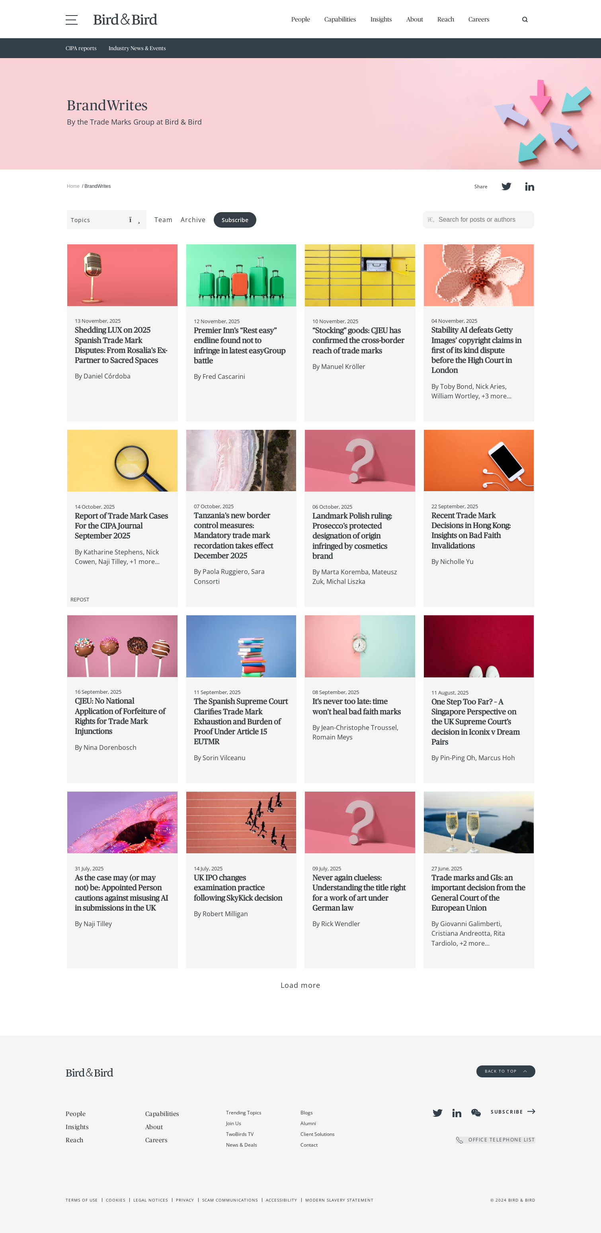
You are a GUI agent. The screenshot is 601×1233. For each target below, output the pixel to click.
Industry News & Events (137, 48)
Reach (445, 19)
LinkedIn (529, 186)
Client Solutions (317, 1134)
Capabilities (340, 19)
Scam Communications (230, 1200)
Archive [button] (193, 219)
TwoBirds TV (240, 1134)
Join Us (233, 1123)
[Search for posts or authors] (483, 220)
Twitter (506, 186)
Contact (309, 1144)
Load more (301, 985)
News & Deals (241, 1144)
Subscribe (235, 220)
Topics (105, 220)
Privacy (185, 1200)
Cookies (115, 1200)
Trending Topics (243, 1112)
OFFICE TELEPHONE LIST (495, 1140)
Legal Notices (150, 1200)
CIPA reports (81, 48)
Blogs (306, 1112)
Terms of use (82, 1200)
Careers (479, 19)
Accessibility (281, 1200)
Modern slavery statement (339, 1200)
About (414, 19)
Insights (381, 19)
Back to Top (506, 1071)
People (300, 19)
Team (163, 219)
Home (73, 186)
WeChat (476, 1113)
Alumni (308, 1123)
